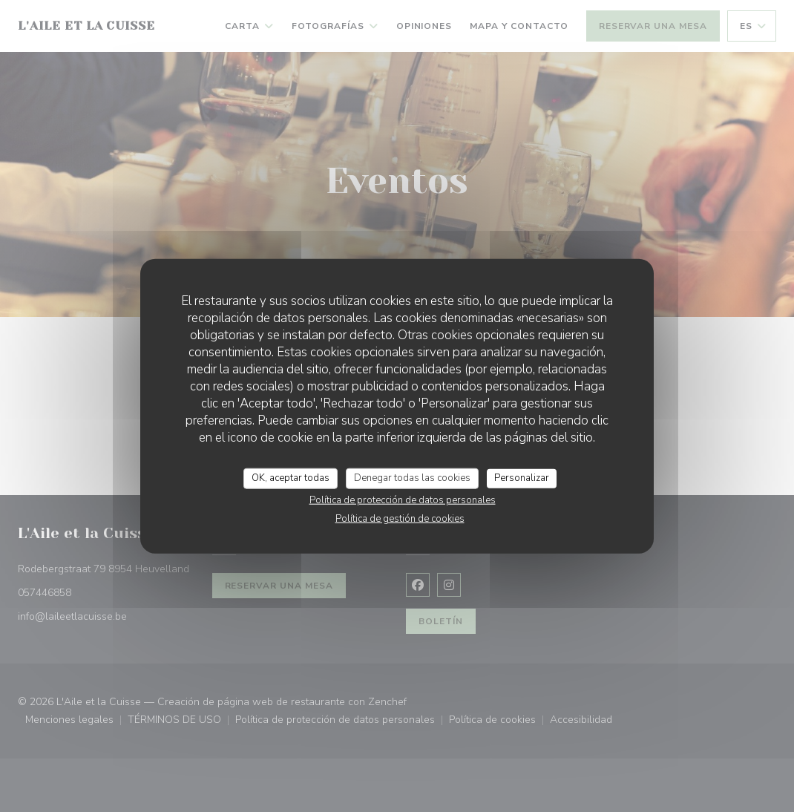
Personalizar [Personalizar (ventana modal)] (521, 478)
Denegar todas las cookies (412, 478)
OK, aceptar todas (290, 478)
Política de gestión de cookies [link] (400, 518)
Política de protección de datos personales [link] (402, 499)
